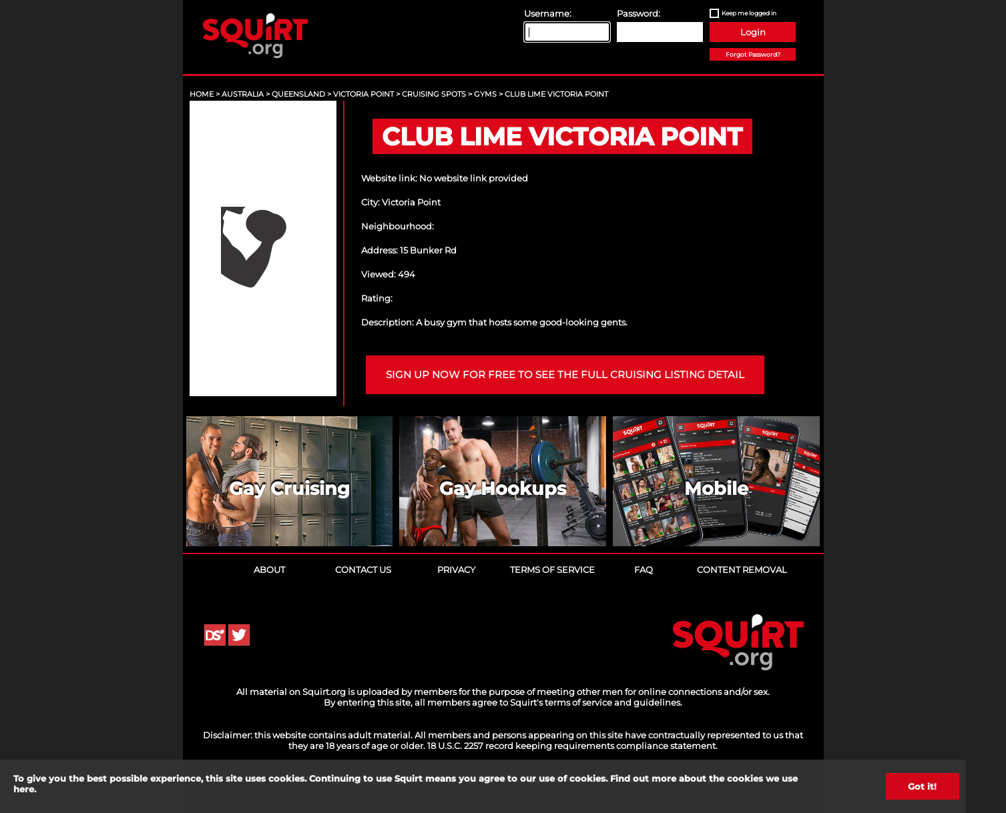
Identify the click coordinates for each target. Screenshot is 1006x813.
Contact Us (363, 569)
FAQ (643, 569)
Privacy (456, 569)
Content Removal (742, 569)
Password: (638, 13)
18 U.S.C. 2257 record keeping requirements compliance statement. (572, 745)
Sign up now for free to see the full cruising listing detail (565, 375)
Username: (547, 13)
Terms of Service (552, 569)
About (269, 569)
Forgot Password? (753, 54)
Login (753, 32)
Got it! (922, 786)
